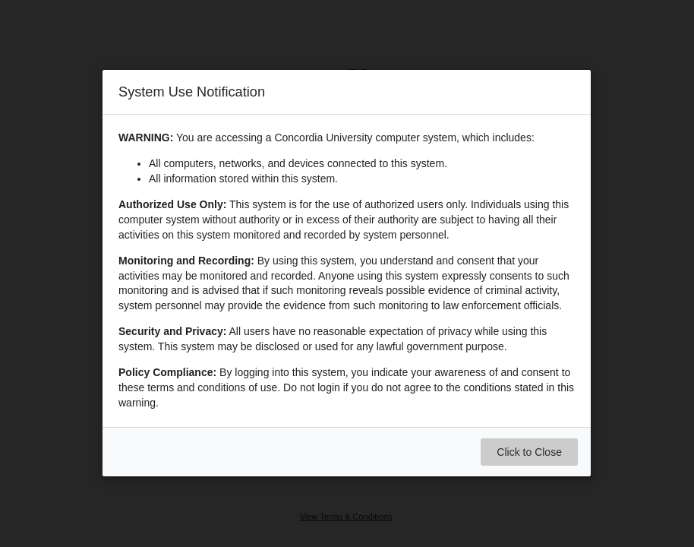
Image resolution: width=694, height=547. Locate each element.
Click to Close (530, 453)
